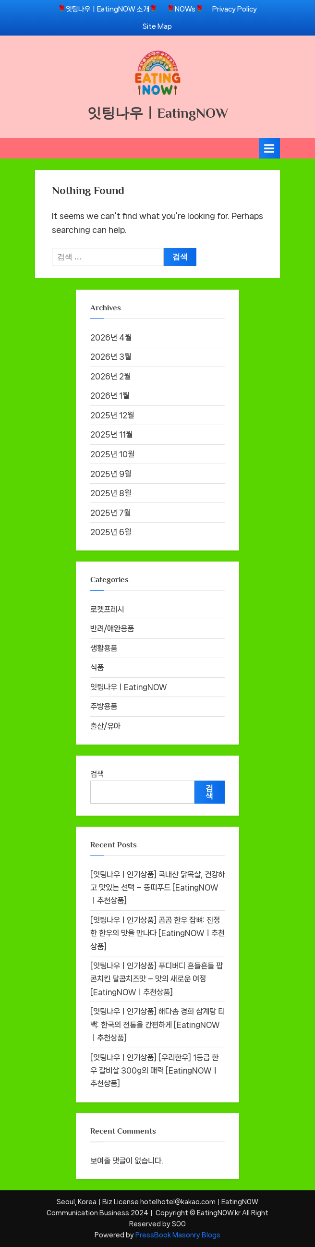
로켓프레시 (107, 609)
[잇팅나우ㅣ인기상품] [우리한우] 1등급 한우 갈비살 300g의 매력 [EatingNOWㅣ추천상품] (154, 1070)
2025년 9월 (110, 474)
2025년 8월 (110, 493)
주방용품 (103, 706)
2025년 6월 (110, 532)
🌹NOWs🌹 (185, 8)
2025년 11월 (111, 434)
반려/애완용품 (112, 628)
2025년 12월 (112, 415)
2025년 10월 (112, 454)
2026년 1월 (109, 395)
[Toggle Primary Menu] (269, 148)
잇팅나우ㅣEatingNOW (157, 113)
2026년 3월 (110, 357)
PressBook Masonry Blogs (177, 1235)
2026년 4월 (111, 337)
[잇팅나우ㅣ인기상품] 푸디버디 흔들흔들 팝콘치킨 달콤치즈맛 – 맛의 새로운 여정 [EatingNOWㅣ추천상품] (156, 979)
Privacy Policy (234, 8)
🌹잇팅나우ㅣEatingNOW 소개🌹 (108, 8)
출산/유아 (105, 726)
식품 (97, 667)
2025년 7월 (110, 513)
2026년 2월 (110, 376)
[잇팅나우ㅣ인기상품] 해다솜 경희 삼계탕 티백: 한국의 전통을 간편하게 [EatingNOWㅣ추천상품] (157, 1024)
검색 (97, 774)
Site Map (157, 26)
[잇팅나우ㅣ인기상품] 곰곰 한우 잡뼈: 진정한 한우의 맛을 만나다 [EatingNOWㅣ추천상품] (157, 933)
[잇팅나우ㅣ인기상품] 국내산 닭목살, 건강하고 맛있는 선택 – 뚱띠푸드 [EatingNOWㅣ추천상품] (157, 887)
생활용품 (103, 648)
